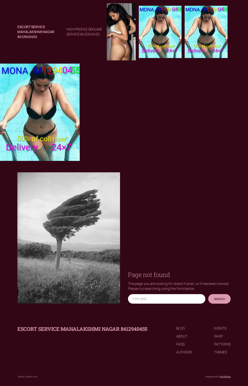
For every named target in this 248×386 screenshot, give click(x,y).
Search (219, 299)
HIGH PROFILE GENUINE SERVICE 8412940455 (84, 32)
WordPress (225, 376)
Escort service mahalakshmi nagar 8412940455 (35, 31)
